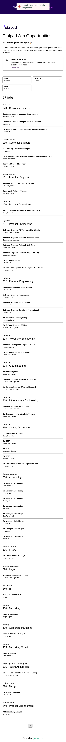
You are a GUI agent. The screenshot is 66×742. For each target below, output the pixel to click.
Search (6, 78)
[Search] (17, 81)
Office (6, 86)
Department (38, 78)
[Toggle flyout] (59, 80)
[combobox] (4, 89)
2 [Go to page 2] (35, 725)
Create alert (15, 67)
